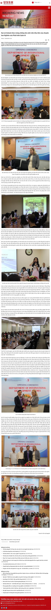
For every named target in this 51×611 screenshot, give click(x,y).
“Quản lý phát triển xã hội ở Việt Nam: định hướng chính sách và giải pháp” (18, 589)
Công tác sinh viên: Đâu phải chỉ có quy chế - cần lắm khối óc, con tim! (17, 569)
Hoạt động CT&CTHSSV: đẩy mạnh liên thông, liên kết (14, 580)
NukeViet (33, 606)
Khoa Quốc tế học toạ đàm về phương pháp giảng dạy (14, 582)
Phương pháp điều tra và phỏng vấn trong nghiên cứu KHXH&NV (16, 586)
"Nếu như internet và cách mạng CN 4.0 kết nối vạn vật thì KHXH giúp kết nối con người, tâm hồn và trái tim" (25, 561)
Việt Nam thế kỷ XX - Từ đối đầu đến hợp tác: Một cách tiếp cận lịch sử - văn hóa (20, 584)
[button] (36, 3)
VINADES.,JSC (43, 606)
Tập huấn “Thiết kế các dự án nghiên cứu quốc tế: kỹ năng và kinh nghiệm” (18, 577)
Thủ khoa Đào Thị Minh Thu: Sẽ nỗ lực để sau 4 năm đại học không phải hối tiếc (19, 556)
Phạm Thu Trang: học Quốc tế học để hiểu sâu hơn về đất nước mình (17, 559)
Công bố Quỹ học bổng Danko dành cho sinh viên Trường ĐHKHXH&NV (18, 567)
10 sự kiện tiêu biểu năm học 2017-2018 (11, 565)
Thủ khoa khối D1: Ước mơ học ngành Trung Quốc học (14, 554)
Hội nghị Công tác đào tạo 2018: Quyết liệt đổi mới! (13, 591)
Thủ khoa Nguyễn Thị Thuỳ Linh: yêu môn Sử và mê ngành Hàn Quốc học (18, 550)
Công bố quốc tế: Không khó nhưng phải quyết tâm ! (13, 593)
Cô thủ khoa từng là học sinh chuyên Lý (11, 552)
